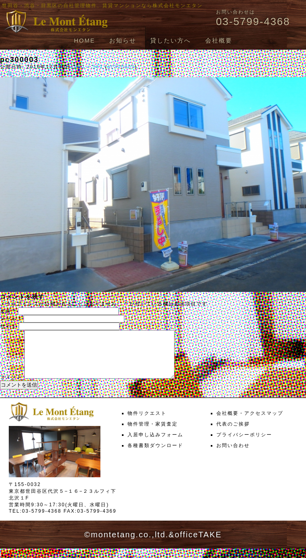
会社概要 (218, 40)
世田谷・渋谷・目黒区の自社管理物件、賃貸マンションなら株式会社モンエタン (102, 5)
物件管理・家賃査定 (153, 433)
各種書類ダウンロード (155, 455)
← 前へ (9, 73)
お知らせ (122, 40)
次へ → (30, 73)
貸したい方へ (170, 40)
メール (11, 319)
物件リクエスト (147, 423)
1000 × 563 (87, 67)
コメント (11, 386)
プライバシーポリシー (244, 444)
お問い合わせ (233, 455)
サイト (8, 326)
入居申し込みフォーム (155, 444)
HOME (84, 40)
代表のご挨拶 (233, 433)
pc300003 (121, 67)
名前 (8, 311)
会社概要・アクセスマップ (249, 423)
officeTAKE (198, 544)
